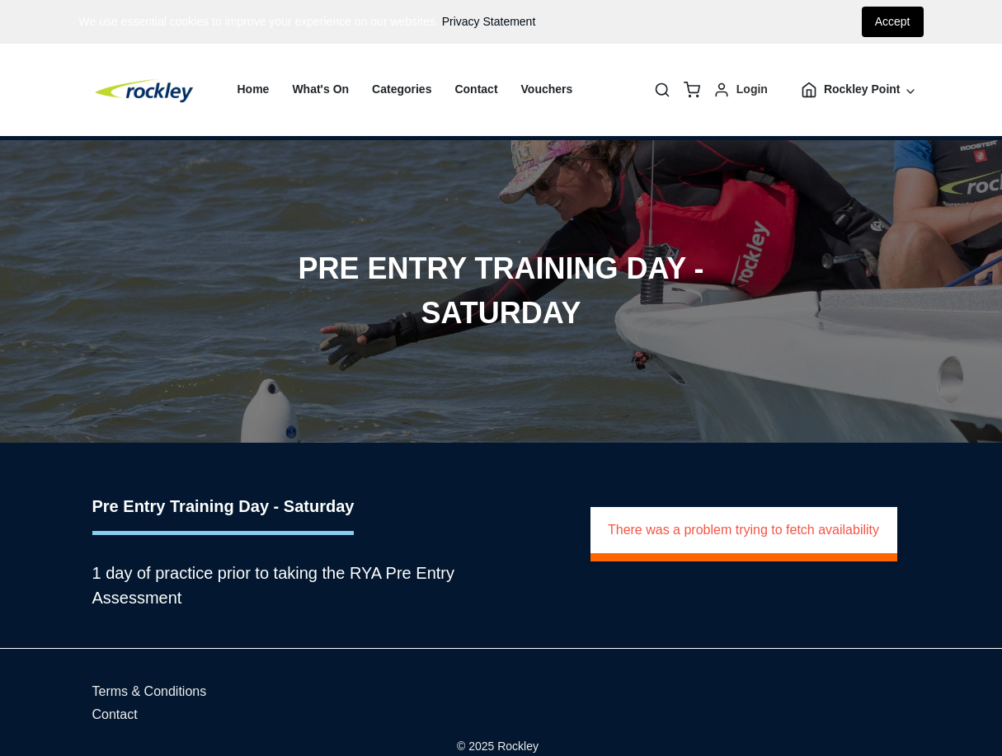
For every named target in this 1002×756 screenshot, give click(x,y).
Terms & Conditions (149, 691)
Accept (892, 21)
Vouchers (547, 89)
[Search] (662, 90)
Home (254, 89)
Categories (401, 89)
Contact (475, 89)
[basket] (692, 90)
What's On (320, 89)
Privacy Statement (489, 21)
